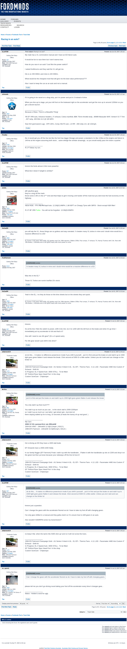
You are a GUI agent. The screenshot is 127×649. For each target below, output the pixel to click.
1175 (8, 371)
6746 (8, 144)
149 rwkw (9, 214)
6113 (8, 266)
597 (8, 60)
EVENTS (17, 21)
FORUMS (14, 19)
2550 (8, 587)
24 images (10, 411)
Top (3, 87)
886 (8, 408)
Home (3, 34)
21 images (10, 241)
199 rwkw (9, 244)
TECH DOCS (5, 23)
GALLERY (4, 21)
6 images (10, 374)
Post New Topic (7, 46)
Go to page (110, 42)
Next (124, 42)
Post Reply (16, 46)
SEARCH (20, 25)
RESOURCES (5, 25)
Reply (14, 607)
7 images (10, 211)
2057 (8, 114)
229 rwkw (9, 118)
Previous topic (112, 46)
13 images (10, 591)
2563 (8, 238)
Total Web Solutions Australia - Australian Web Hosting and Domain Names (66, 648)
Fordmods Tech (17, 34)
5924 (8, 208)
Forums (8, 34)
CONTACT (4, 27)
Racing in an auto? (10, 39)
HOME (3, 19)
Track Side (26, 34)
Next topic (122, 46)
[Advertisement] (79, 17)
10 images (10, 148)
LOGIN (17, 27)
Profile (28, 87)
